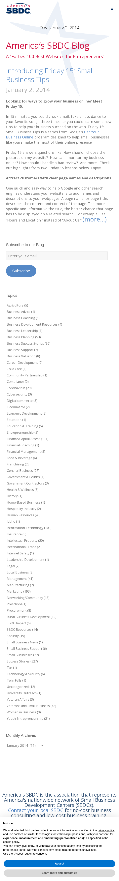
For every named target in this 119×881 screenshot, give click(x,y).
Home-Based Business (23, 502)
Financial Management (24, 451)
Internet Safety (18, 553)
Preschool (14, 604)
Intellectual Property (22, 540)
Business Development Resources (32, 324)
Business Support (20, 350)
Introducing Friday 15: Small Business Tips (50, 75)
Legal (11, 566)
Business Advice (18, 311)
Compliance (15, 381)
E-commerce (16, 407)
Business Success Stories (25, 343)
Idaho (11, 521)
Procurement (16, 610)
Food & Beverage (19, 458)
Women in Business (21, 712)
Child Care (14, 369)
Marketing (14, 591)
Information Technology (25, 528)
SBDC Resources (19, 629)
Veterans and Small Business (28, 706)
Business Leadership (22, 331)
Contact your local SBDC (35, 810)
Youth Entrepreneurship (25, 718)
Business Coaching (21, 318)
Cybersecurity (17, 394)
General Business (20, 470)
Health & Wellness (20, 489)
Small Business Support (24, 648)
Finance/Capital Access (23, 439)
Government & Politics (23, 477)
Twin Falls (14, 680)
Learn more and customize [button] (59, 872)
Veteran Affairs (18, 699)
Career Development (22, 362)
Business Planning (20, 337)
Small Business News (22, 642)
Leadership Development (25, 559)
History (12, 496)
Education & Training (22, 426)
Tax (9, 667)
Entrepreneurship (20, 432)
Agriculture (15, 305)
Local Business (18, 572)
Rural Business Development (28, 617)
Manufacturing (18, 585)
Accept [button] (59, 863)
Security (13, 636)
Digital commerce (20, 400)
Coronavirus (16, 388)
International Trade (21, 547)
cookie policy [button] (11, 841)
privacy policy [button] (106, 830)
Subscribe (21, 271)
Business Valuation (21, 356)
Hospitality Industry (21, 509)
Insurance (14, 534)
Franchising (15, 464)
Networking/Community (25, 598)
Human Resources (20, 515)
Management (17, 578)
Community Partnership (25, 375)
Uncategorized (18, 687)
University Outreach (22, 693)
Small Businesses (19, 655)
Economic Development (24, 413)
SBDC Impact (16, 623)
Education (14, 420)
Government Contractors (25, 483)
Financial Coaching (20, 445)
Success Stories (18, 661)
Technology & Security (23, 674)
